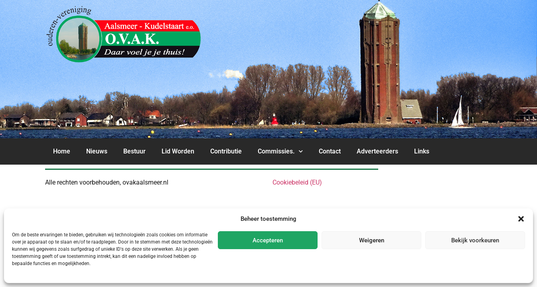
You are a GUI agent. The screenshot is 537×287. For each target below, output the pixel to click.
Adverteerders (377, 151)
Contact (330, 151)
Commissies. (280, 151)
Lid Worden (178, 151)
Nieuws (96, 151)
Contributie (226, 151)
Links (421, 151)
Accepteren (268, 240)
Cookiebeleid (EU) (297, 182)
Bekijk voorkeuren (475, 240)
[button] (521, 219)
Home (61, 151)
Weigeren (371, 240)
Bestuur (134, 151)
